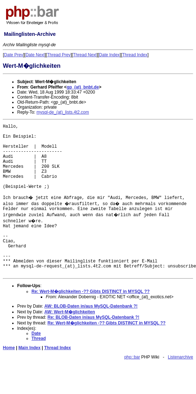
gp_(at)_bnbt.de (83, 87)
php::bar (132, 357)
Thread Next (85, 54)
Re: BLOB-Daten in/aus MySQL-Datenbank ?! (93, 317)
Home (9, 347)
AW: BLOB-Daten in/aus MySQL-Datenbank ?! (90, 306)
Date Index (109, 54)
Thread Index (135, 54)
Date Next (34, 54)
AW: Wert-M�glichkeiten (69, 311)
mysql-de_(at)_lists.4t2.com (62, 112)
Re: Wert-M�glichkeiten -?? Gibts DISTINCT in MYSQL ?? (90, 291)
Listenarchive (180, 357)
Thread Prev (58, 54)
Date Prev (13, 54)
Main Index (29, 347)
